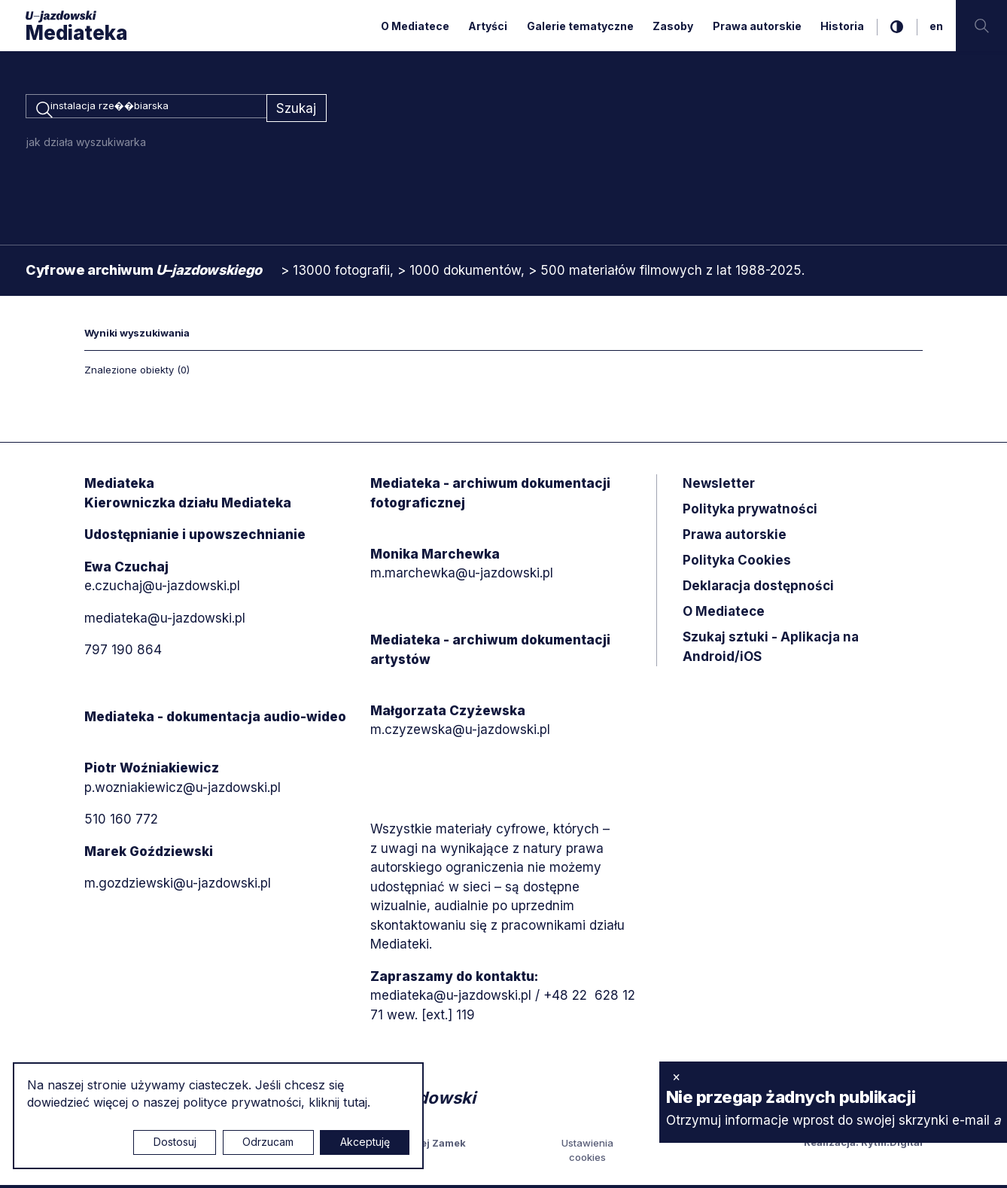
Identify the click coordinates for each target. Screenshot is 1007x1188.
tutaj (355, 1102)
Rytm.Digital (892, 1144)
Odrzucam (268, 1141)
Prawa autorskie (757, 26)
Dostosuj (175, 1141)
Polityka (737, 563)
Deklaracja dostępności (758, 588)
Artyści (487, 26)
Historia (842, 26)
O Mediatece (415, 26)
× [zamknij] (676, 1076)
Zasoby (673, 26)
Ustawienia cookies (587, 1152)
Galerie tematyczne (580, 26)
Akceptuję (365, 1141)
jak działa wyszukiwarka (86, 145)
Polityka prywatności (750, 511)
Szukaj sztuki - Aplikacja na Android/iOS (771, 649)
